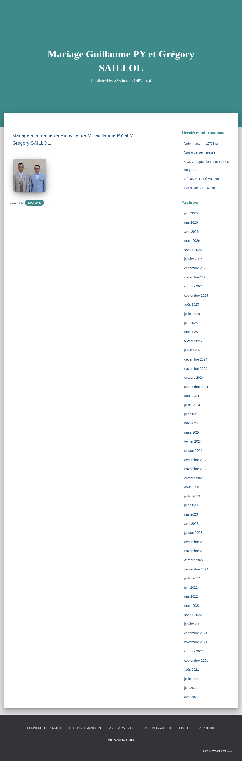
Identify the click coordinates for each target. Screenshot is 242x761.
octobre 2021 (193, 651)
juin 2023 (191, 505)
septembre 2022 (196, 569)
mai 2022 (191, 596)
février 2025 (193, 341)
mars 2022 (192, 606)
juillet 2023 (192, 496)
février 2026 (193, 250)
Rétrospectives (121, 739)
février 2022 (193, 615)
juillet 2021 (192, 679)
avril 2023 (191, 524)
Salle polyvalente (157, 728)
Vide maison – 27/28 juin (202, 143)
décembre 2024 (195, 359)
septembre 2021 (196, 660)
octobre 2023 (193, 478)
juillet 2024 (192, 405)
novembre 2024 (195, 368)
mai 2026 (191, 222)
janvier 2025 (193, 350)
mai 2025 (191, 332)
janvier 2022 (193, 624)
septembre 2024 (196, 387)
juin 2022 (191, 587)
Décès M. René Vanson (201, 179)
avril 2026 (191, 232)
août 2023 (191, 487)
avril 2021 (191, 697)
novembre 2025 (195, 277)
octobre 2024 (193, 377)
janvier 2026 (193, 259)
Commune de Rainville (44, 728)
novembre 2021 (195, 642)
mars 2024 (192, 432)
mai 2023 (191, 514)
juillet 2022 (192, 578)
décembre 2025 (195, 268)
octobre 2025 (193, 286)
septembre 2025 (196, 295)
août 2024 (191, 396)
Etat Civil (34, 202)
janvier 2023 (193, 533)
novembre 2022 (195, 551)
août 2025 (191, 304)
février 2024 (193, 441)
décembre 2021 (195, 633)
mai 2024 (191, 423)
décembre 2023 (195, 460)
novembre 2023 (195, 469)
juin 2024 (191, 414)
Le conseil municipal (85, 728)
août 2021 (191, 669)
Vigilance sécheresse (199, 152)
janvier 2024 (193, 450)
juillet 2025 (192, 314)
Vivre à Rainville (122, 728)
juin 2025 (191, 323)
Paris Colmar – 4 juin (199, 188)
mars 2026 (192, 241)
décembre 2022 (195, 542)
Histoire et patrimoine (197, 728)
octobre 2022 (193, 560)
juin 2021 (191, 688)
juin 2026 (191, 213)
